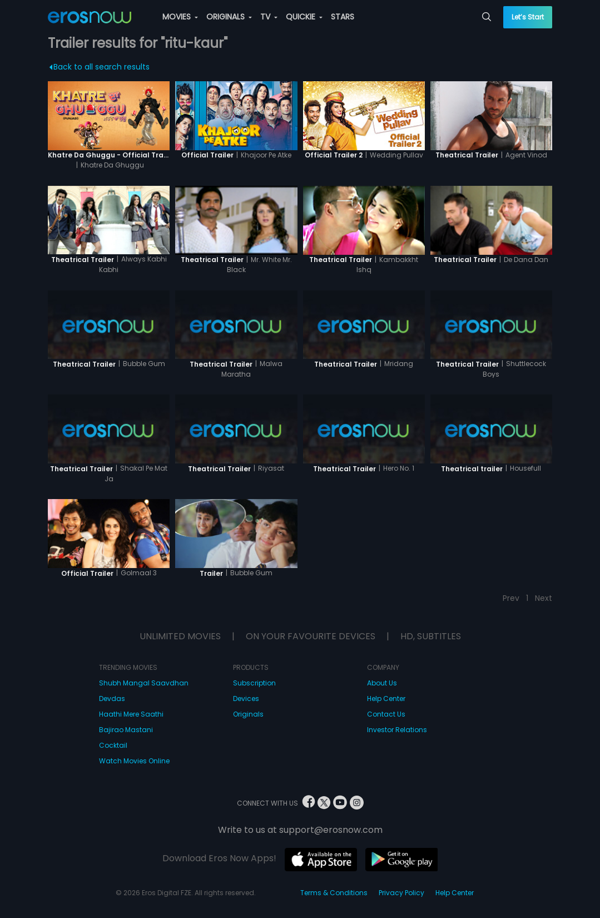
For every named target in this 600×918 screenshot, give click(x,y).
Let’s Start (528, 17)
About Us (382, 683)
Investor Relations (397, 729)
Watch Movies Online (134, 761)
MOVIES (180, 16)
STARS (342, 16)
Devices (246, 698)
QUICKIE (304, 16)
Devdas (112, 698)
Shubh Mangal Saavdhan (144, 683)
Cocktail (113, 745)
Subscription (254, 683)
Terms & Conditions (334, 892)
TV (268, 16)
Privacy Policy (401, 892)
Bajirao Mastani (126, 729)
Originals (248, 714)
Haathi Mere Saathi (131, 714)
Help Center (386, 698)
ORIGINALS (229, 16)
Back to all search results (99, 66)
